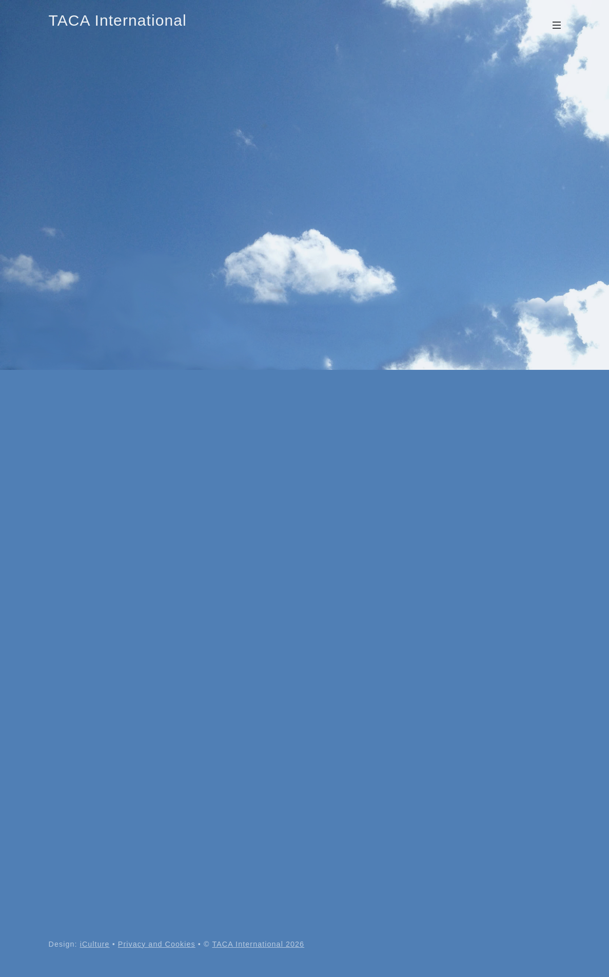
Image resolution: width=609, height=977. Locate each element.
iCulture (95, 944)
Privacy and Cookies (156, 944)
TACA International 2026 (258, 944)
